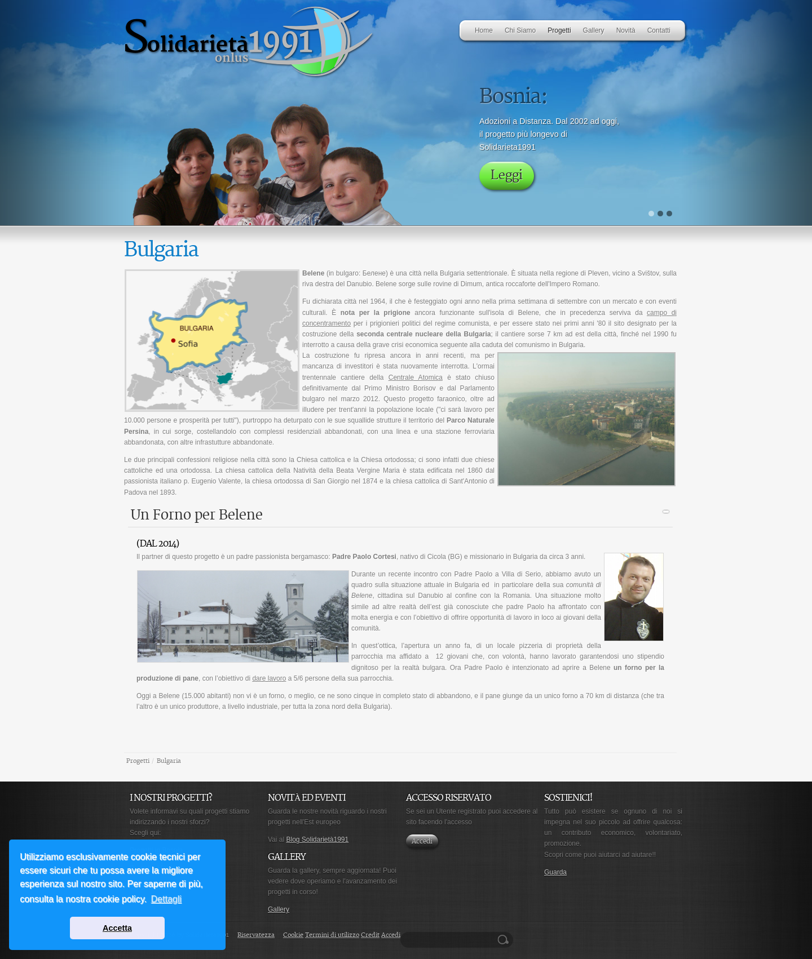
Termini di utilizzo (332, 935)
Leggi (507, 175)
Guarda (555, 872)
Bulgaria (169, 761)
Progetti (137, 761)
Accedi (422, 841)
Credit (370, 935)
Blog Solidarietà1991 (317, 839)
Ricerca (504, 940)
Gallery (278, 909)
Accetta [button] (117, 928)
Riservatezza (256, 935)
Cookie (293, 935)
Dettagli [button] (166, 899)
